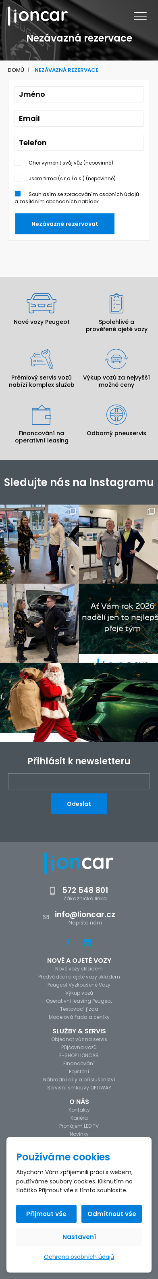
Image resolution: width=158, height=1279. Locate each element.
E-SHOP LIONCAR (79, 1055)
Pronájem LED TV (79, 1126)
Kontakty (79, 1109)
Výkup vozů (79, 992)
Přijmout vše (46, 1214)
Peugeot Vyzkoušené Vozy (79, 984)
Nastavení (79, 1237)
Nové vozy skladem (79, 968)
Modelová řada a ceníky (79, 1017)
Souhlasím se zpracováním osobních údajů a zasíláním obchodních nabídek (77, 198)
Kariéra (79, 1117)
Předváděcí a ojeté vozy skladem (79, 976)
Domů (16, 70)
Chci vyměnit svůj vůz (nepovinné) (71, 162)
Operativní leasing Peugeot (79, 1000)
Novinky (79, 1134)
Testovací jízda (79, 1009)
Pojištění (79, 1071)
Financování (79, 1063)
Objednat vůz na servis (79, 1039)
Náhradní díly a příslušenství (79, 1079)
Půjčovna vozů (79, 1047)
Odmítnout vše (111, 1214)
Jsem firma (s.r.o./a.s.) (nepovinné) (72, 178)
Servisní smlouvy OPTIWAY (79, 1087)
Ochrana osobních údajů (79, 1257)
